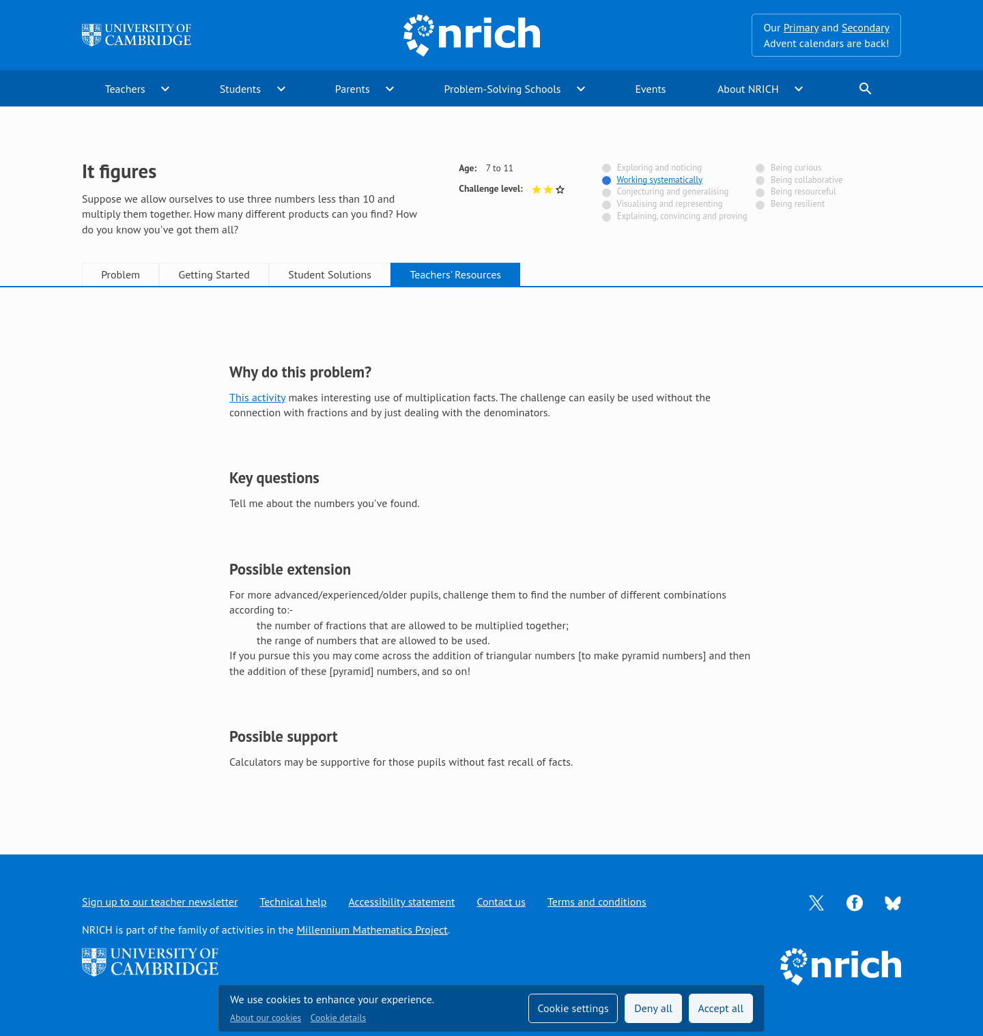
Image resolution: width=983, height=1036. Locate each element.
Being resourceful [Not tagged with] (803, 191)
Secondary (865, 27)
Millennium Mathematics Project (371, 929)
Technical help (292, 901)
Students (240, 89)
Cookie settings (572, 1008)
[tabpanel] (491, 557)
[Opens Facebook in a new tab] (854, 901)
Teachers (125, 89)
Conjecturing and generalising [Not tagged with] (673, 191)
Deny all (653, 1008)
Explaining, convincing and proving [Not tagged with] (682, 216)
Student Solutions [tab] (329, 274)
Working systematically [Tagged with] (659, 180)
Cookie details (338, 1017)
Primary (801, 27)
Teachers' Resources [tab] (455, 274)
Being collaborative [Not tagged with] (807, 180)
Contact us (501, 901)
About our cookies (265, 1017)
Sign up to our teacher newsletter (160, 901)
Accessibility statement (401, 901)
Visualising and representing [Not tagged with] (669, 204)
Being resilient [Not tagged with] (798, 204)
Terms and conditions (596, 901)
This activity (257, 397)
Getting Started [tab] (213, 274)
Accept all (721, 1008)
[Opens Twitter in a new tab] (816, 901)
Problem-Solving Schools (502, 89)
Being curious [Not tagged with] (796, 167)
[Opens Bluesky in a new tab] (893, 902)
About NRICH (748, 89)
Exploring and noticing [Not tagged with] (659, 167)
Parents (352, 89)
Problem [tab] (120, 274)
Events (650, 89)
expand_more (165, 89)
